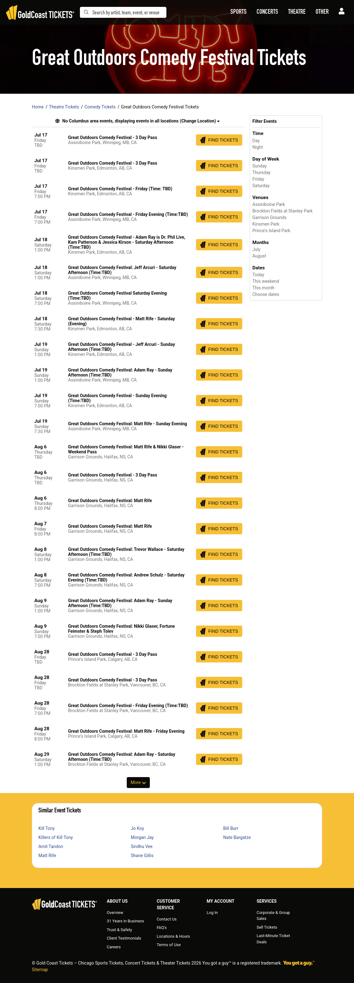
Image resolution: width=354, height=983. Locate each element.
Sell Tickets (267, 927)
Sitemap (40, 969)
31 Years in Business (125, 921)
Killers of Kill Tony (55, 837)
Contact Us (167, 919)
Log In (212, 912)
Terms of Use (169, 944)
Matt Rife (47, 855)
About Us (117, 901)
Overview (115, 912)
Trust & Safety (119, 929)
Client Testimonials (124, 938)
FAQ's (162, 927)
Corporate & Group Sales (273, 915)
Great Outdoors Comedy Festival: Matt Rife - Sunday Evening (127, 423)
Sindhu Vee (142, 846)
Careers (114, 947)
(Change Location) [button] (199, 120)
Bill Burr (230, 828)
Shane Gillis (142, 855)
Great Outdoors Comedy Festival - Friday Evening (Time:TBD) (128, 214)
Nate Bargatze (237, 837)
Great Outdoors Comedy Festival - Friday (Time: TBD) (120, 188)
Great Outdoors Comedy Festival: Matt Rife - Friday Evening (126, 731)
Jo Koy (137, 828)
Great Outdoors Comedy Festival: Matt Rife (110, 500)
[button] (238, 12)
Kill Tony (46, 828)
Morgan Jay (142, 837)
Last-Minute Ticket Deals (273, 938)
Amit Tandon (50, 846)
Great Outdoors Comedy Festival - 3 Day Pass (112, 137)
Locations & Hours (173, 936)
